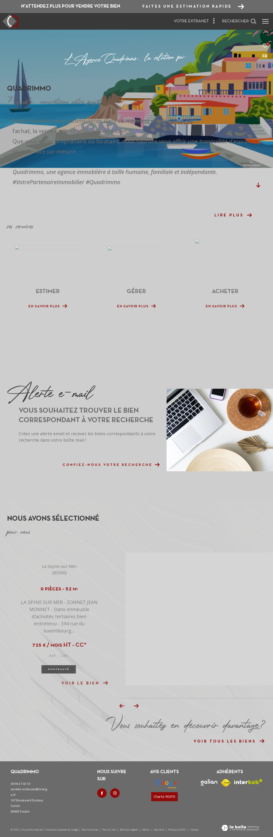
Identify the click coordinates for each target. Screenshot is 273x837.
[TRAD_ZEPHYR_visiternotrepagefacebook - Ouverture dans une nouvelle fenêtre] (102, 793)
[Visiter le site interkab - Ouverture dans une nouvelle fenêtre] (248, 781)
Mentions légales (129, 829)
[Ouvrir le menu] (265, 21)
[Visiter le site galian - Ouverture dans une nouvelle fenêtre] (209, 782)
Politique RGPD (177, 829)
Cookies (194, 829)
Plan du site (109, 829)
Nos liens (159, 829)
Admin (146, 829)
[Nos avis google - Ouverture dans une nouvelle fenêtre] (166, 784)
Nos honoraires (90, 829)
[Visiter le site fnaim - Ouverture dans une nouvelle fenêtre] (226, 782)
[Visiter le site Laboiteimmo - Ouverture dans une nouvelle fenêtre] (240, 828)
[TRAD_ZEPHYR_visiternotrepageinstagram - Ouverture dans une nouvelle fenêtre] (115, 793)
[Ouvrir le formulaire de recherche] (239, 21)
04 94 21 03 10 (20, 783)
